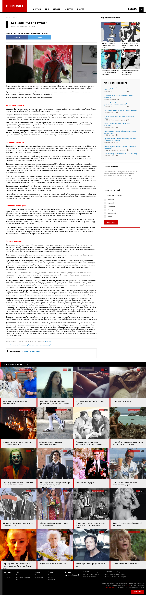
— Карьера (50, 577)
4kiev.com (89, 577)
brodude (48, 341)
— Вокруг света (51, 579)
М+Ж (47, 9)
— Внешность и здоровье (54, 575)
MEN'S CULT (91, 574)
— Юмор (17, 575)
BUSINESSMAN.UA (115, 574)
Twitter (39, 37)
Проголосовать (111, 222)
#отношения (23, 345)
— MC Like (7, 575)
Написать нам (138, 591)
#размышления (44, 345)
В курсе (80, 9)
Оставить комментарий (31, 351)
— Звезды (7, 577)
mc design (128, 585)
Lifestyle (69, 9)
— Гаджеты (37, 575)
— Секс (17, 579)
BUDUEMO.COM (115, 577)
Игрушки (57, 9)
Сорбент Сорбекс (111, 587)
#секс (36, 345)
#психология (14, 345)
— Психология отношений (22, 577)
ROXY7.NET (92, 572)
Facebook (17, 37)
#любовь (31, 345)
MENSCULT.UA (114, 572)
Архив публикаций (72, 575)
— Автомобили (38, 577)
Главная (8, 18)
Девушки (37, 9)
